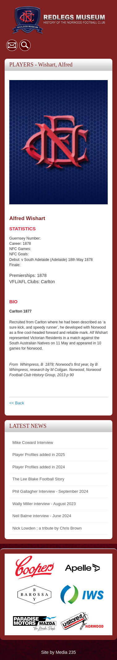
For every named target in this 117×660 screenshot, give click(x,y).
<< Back (16, 403)
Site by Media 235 (58, 652)
